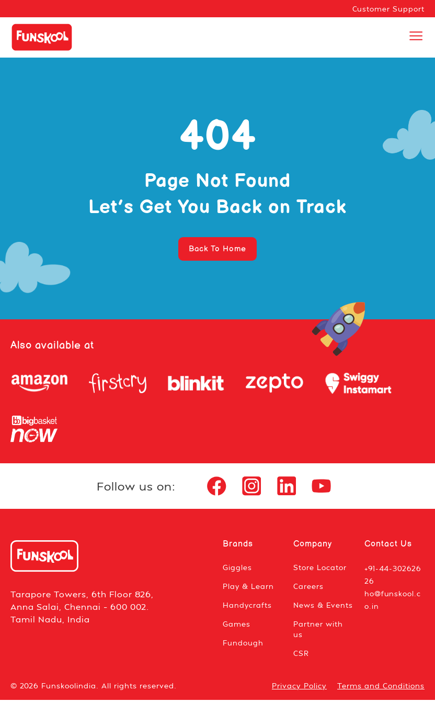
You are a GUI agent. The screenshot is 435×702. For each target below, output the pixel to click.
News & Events (323, 607)
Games (236, 625)
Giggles (237, 569)
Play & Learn (248, 588)
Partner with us (318, 631)
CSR (301, 655)
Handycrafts (247, 607)
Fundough (243, 644)
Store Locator (320, 569)
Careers (308, 588)
